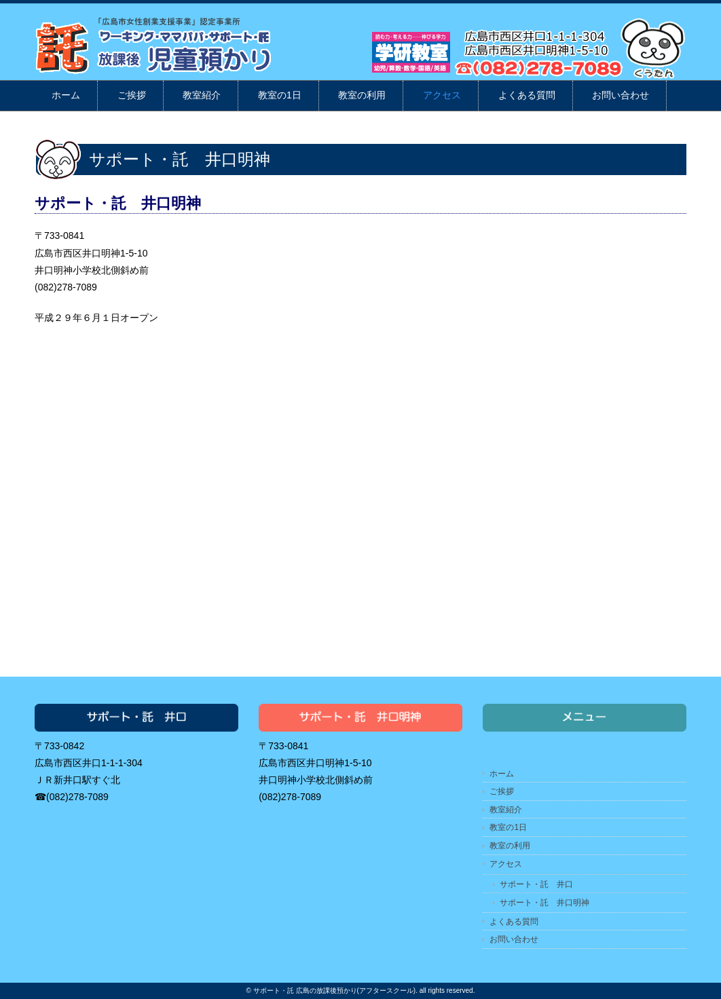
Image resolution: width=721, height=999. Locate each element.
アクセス (442, 95)
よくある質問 (526, 95)
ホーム (66, 95)
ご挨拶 (131, 95)
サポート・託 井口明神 (544, 902)
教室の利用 (362, 95)
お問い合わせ (620, 95)
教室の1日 (279, 95)
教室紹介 (202, 95)
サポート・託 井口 (536, 884)
